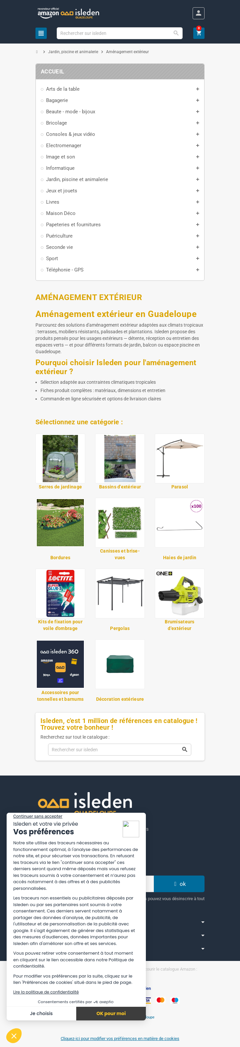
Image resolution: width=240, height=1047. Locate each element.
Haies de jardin (179, 557)
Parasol (179, 486)
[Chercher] (120, 33)
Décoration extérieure (120, 699)
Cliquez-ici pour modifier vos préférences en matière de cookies (120, 1038)
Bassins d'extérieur (120, 486)
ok (179, 884)
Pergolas (120, 628)
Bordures (60, 557)
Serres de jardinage (60, 486)
